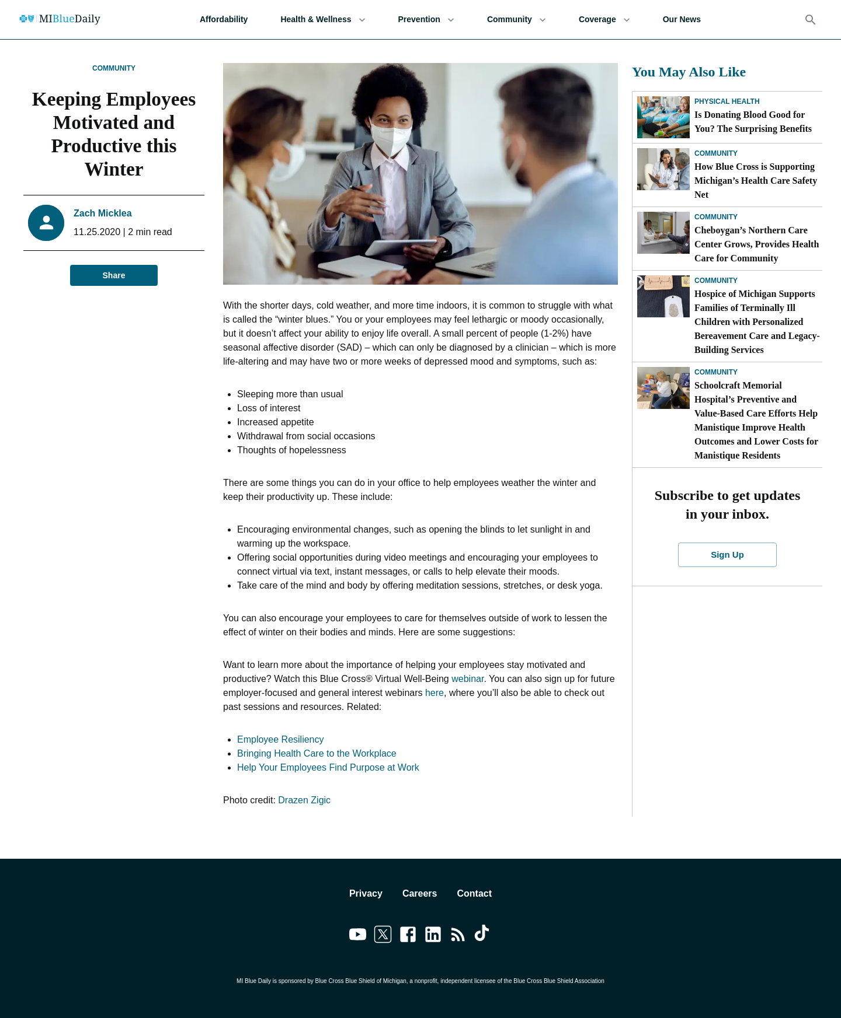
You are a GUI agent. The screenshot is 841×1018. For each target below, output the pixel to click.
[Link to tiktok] (483, 936)
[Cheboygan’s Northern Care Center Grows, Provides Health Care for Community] (663, 233)
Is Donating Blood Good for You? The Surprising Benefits (753, 122)
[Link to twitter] (383, 936)
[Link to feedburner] (458, 936)
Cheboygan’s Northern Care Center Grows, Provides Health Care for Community (756, 244)
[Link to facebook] (408, 936)
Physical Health (727, 101)
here (434, 693)
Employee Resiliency (280, 739)
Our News (682, 19)
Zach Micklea (103, 213)
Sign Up (728, 554)
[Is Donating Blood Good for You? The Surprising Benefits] (663, 117)
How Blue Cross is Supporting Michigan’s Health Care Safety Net (755, 181)
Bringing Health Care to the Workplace (317, 753)
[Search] (810, 20)
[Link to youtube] (357, 936)
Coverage (604, 19)
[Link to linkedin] (433, 936)
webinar (467, 679)
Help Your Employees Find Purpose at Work (328, 767)
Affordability (223, 19)
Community (516, 19)
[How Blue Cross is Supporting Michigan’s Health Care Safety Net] (663, 169)
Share (114, 275)
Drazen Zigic (304, 800)
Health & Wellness (323, 19)
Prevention (426, 19)
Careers (419, 893)
